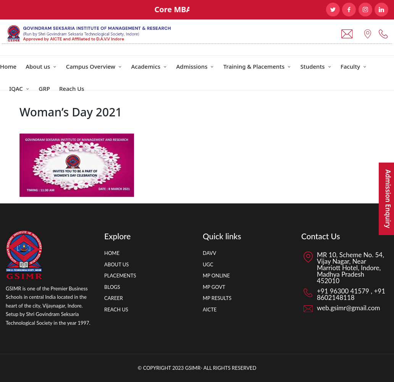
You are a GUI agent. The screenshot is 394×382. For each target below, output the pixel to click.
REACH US (116, 309)
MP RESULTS (217, 298)
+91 (378, 291)
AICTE (209, 309)
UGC (208, 264)
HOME (111, 253)
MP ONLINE (216, 275)
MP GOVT (214, 287)
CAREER (113, 298)
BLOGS (112, 287)
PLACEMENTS (120, 275)
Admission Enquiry (388, 198)
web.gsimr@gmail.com (348, 308)
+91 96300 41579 (344, 291)
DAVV (209, 253)
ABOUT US (116, 264)
